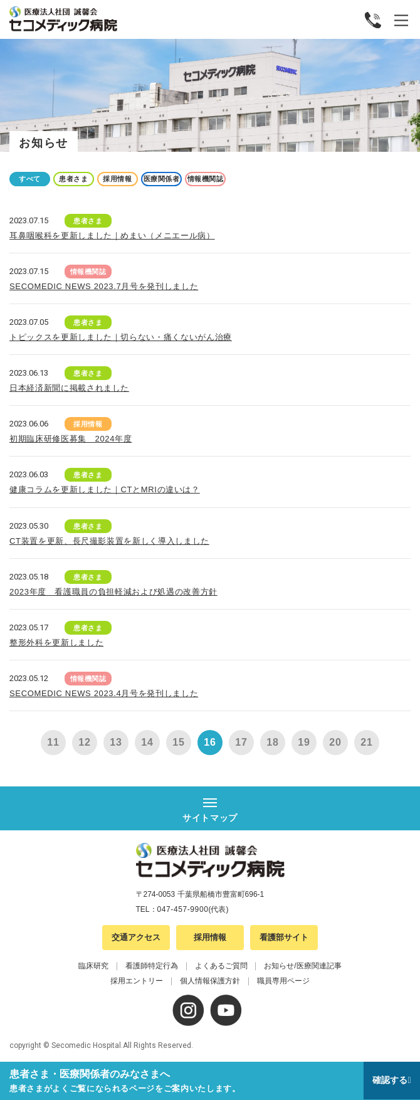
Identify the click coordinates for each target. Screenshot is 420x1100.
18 (272, 742)
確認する (389, 1080)
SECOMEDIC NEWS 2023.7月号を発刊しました (103, 286)
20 (335, 742)
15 (178, 742)
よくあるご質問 (221, 965)
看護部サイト (284, 937)
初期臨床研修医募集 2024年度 (70, 438)
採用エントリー (136, 980)
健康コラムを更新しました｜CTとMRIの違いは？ (104, 489)
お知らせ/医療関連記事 (302, 965)
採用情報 (117, 178)
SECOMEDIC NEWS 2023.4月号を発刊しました (103, 693)
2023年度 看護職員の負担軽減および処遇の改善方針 (113, 591)
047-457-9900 (183, 909)
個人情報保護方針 (210, 980)
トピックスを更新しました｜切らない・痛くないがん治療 (120, 337)
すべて (30, 178)
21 (366, 742)
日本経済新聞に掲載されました (69, 388)
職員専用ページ (283, 980)
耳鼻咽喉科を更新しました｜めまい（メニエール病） (112, 235)
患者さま (73, 178)
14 (147, 742)
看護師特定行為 (151, 965)
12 (84, 742)
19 (304, 742)
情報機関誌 (205, 178)
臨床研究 (93, 965)
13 (116, 742)
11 (53, 742)
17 (241, 742)
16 (210, 742)
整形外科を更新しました (56, 642)
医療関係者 (162, 178)
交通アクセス (136, 937)
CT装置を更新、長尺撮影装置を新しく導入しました (109, 541)
